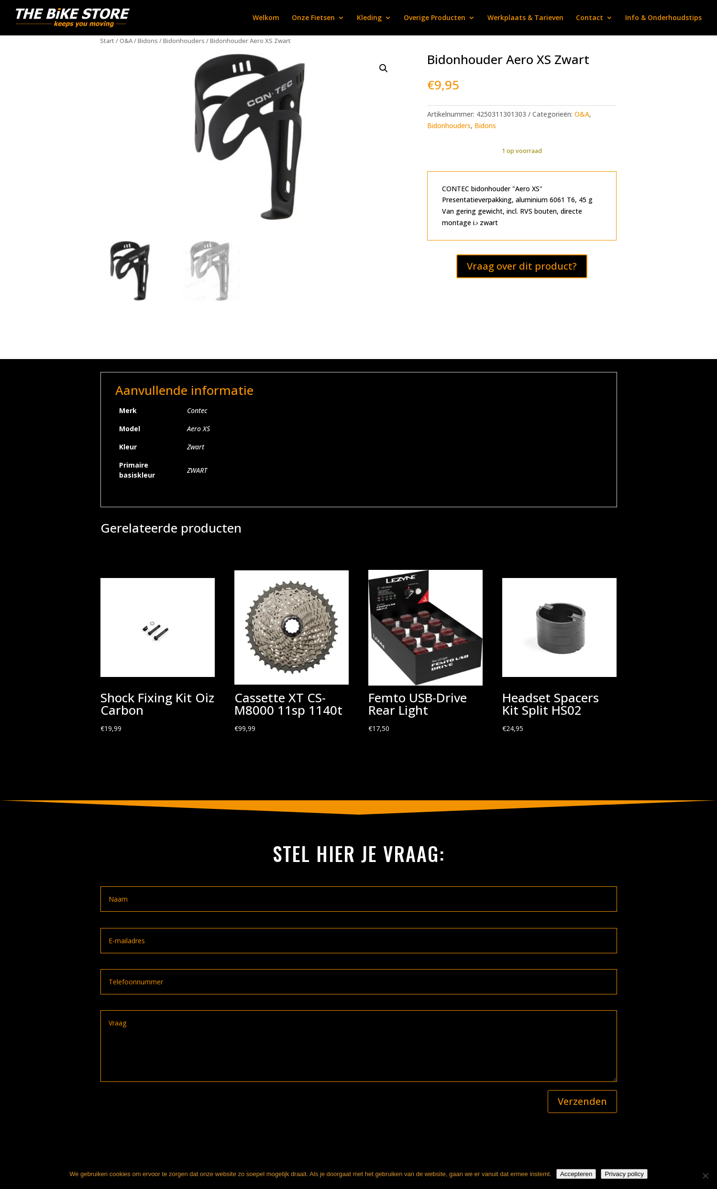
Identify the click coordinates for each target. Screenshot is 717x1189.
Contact (589, 18)
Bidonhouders (184, 40)
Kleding (369, 18)
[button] (383, 68)
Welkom (266, 18)
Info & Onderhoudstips (663, 18)
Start (107, 40)
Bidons (148, 40)
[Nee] (705, 1175)
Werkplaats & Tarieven (525, 18)
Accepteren (576, 1174)
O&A (126, 40)
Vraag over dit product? (522, 266)
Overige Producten (434, 18)
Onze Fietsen (313, 18)
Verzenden (582, 1101)
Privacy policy (624, 1174)
